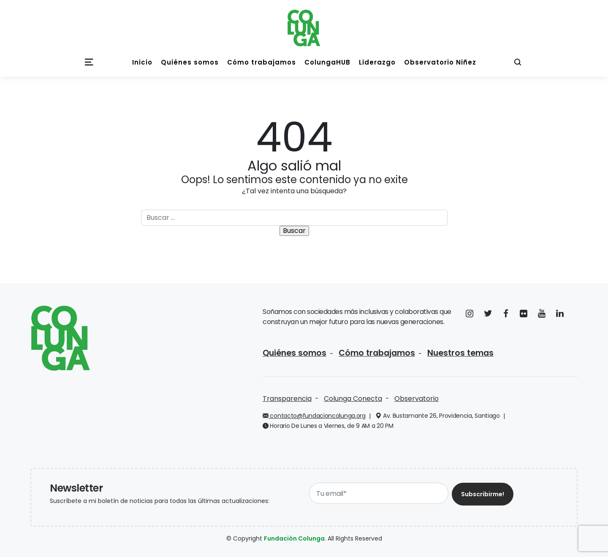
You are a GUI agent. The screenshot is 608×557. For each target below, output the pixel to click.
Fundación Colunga (294, 538)
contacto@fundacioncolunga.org (314, 415)
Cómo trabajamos (377, 353)
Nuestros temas (460, 353)
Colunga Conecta (353, 398)
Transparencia (287, 398)
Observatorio (416, 398)
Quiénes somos (294, 353)
